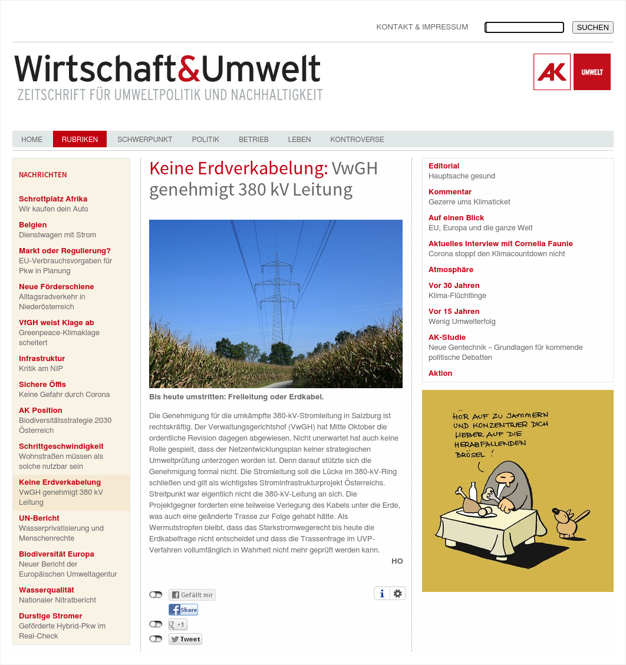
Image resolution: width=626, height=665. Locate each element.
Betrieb (254, 139)
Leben (299, 139)
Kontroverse (357, 139)
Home (31, 139)
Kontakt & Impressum (422, 27)
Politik (205, 139)
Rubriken (80, 139)
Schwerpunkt (144, 139)
